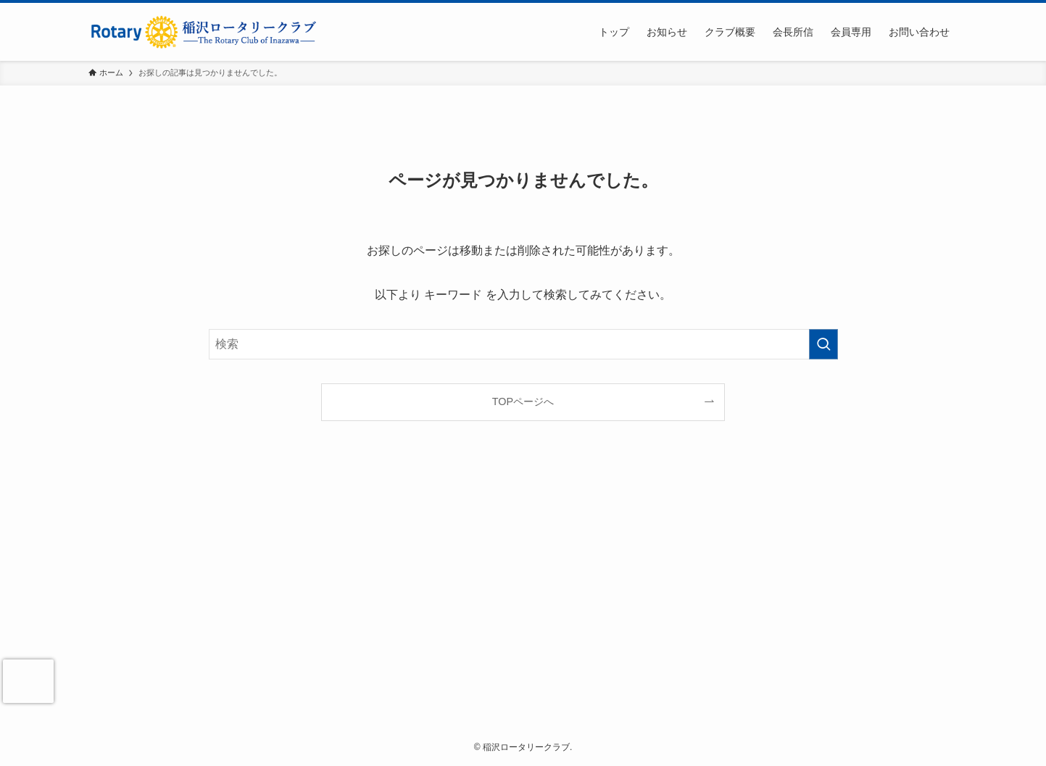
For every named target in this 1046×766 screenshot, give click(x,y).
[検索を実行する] (823, 344)
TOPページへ (523, 401)
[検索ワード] (523, 344)
